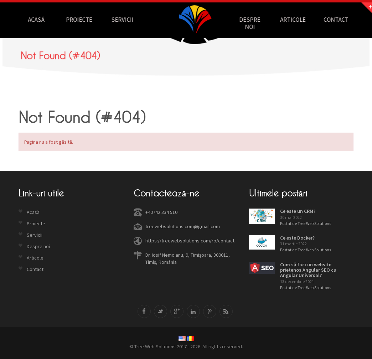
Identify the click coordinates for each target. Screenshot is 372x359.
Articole (290, 20)
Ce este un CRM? (297, 211)
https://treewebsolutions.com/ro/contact (189, 240)
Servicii (124, 20)
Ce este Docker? (297, 238)
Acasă (40, 20)
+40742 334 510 (161, 212)
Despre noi (248, 23)
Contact (332, 20)
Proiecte (82, 20)
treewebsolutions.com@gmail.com (182, 226)
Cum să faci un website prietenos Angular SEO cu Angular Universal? (308, 270)
